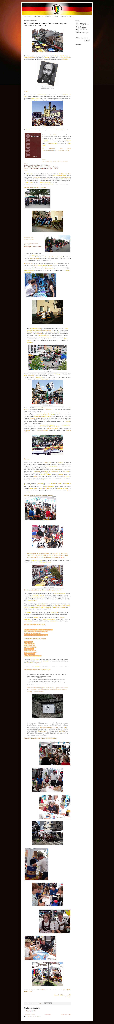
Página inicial (48, 1014)
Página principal (27, 16)
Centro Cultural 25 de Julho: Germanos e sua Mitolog (37, 168)
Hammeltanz (27, 244)
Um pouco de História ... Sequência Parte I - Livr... (36, 165)
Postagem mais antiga (65, 1014)
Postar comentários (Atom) (34, 1016)
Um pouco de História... (67, 16)
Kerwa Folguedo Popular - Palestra (33, 246)
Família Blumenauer (38, 16)
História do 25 (48, 16)
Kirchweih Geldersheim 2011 (31, 243)
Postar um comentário (31, 1011)
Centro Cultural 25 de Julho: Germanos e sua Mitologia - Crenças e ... (41, 167)
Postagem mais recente (30, 1014)
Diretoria (57, 16)
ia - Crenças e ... (55, 168)
